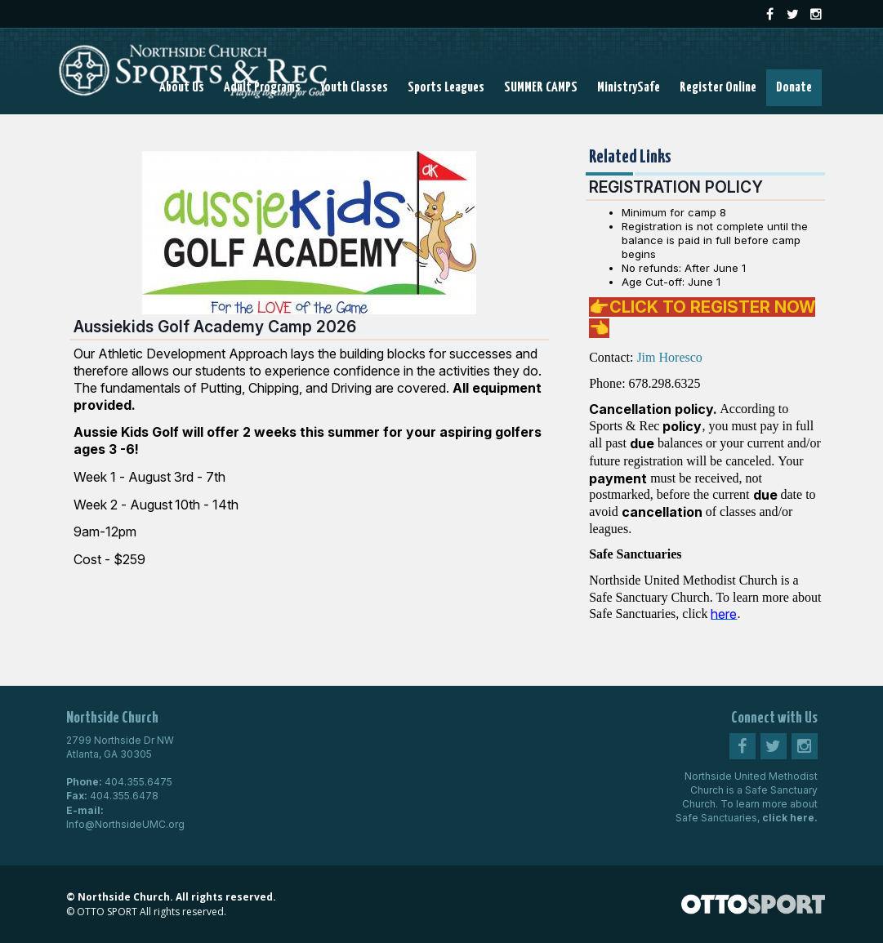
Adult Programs (262, 88)
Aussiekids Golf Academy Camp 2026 (215, 326)
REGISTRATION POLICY (676, 187)
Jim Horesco (669, 357)
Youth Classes (354, 88)
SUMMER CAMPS (541, 88)
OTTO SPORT (107, 912)
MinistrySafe (628, 88)
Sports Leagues (446, 88)
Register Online (718, 88)
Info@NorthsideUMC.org (125, 824)
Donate (794, 88)
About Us (181, 88)
